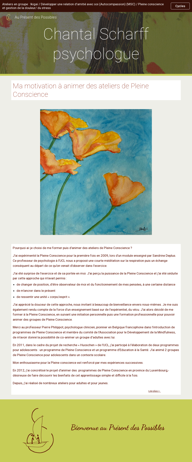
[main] (96, 44)
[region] (96, 6)
